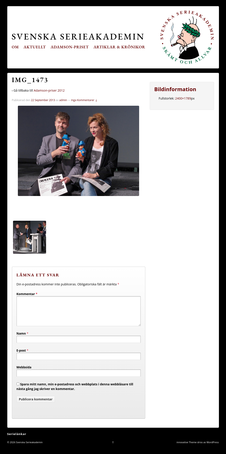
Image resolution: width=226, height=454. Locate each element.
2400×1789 (183, 98)
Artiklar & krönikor (119, 46)
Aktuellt (35, 46)
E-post (21, 356)
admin (63, 100)
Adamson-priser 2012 (49, 90)
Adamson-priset (70, 46)
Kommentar (27, 294)
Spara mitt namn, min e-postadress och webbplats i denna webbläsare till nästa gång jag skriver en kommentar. (75, 391)
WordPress (213, 447)
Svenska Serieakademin (78, 36)
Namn (21, 339)
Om (15, 46)
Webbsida (24, 372)
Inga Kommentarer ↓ (84, 100)
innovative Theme (187, 447)
